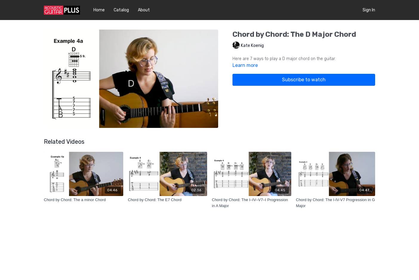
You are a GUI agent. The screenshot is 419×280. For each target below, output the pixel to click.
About (144, 10)
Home (99, 10)
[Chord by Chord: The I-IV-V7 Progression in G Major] (335, 203)
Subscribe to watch (304, 79)
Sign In (369, 10)
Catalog (121, 10)
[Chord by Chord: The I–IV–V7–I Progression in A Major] (251, 203)
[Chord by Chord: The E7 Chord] (167, 200)
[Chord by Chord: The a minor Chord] (83, 200)
